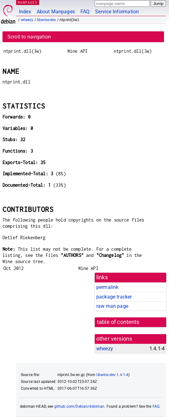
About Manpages (56, 12)
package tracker (114, 297)
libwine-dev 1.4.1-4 (112, 375)
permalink (107, 287)
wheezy (27, 20)
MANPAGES (28, 2)
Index (25, 12)
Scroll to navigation (29, 37)
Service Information (117, 12)
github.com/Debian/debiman (79, 406)
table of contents (118, 322)
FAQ (84, 12)
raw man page (112, 306)
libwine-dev (46, 20)
